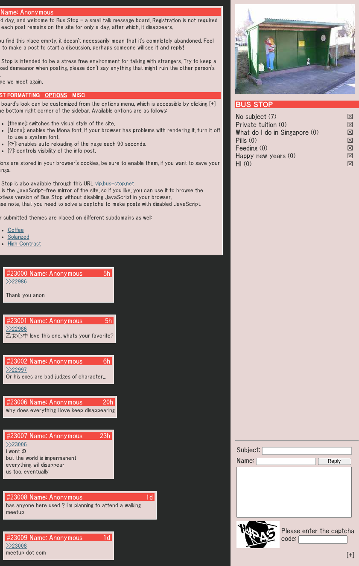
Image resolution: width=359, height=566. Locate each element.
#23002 (17, 361)
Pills (241, 140)
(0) (282, 124)
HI (239, 163)
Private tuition (256, 124)
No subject (252, 116)
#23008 (17, 497)
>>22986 (16, 281)
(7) (272, 116)
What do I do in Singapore (272, 132)
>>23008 (16, 546)
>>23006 (16, 444)
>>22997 (16, 370)
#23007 (17, 435)
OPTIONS (56, 95)
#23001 (17, 320)
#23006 (17, 402)
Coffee (16, 230)
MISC (78, 95)
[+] (350, 555)
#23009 (17, 537)
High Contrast (24, 243)
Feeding (246, 147)
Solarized (18, 237)
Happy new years (261, 155)
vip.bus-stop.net (114, 183)
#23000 (17, 273)
